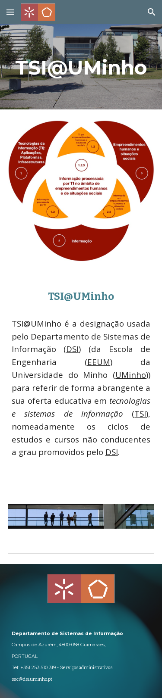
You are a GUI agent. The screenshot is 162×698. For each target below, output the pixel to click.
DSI (72, 348)
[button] (10, 12)
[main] (81, 67)
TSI (140, 413)
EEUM (98, 361)
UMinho (130, 374)
